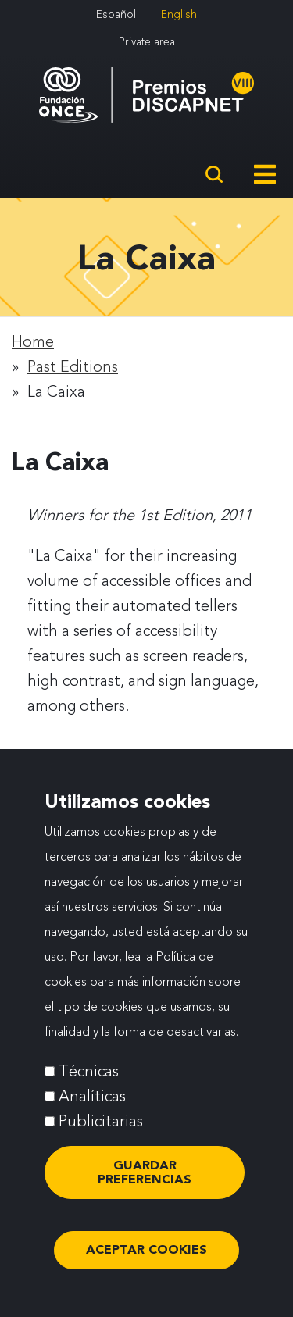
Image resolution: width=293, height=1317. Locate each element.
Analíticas (92, 1104)
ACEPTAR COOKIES (146, 1258)
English (179, 14)
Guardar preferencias (144, 1180)
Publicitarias (101, 1129)
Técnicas (89, 1079)
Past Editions (72, 366)
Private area (147, 41)
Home (33, 341)
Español (116, 14)
